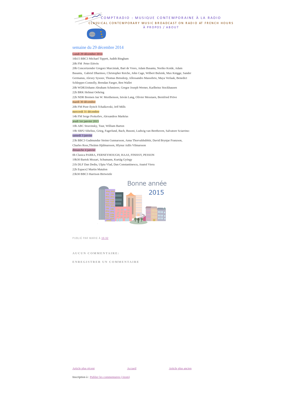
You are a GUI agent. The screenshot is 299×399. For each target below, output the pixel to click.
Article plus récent (83, 368)
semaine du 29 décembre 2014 (98, 47)
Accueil (131, 368)
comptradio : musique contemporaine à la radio (161, 18)
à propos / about (161, 27)
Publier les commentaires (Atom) (110, 377)
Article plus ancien (180, 368)
